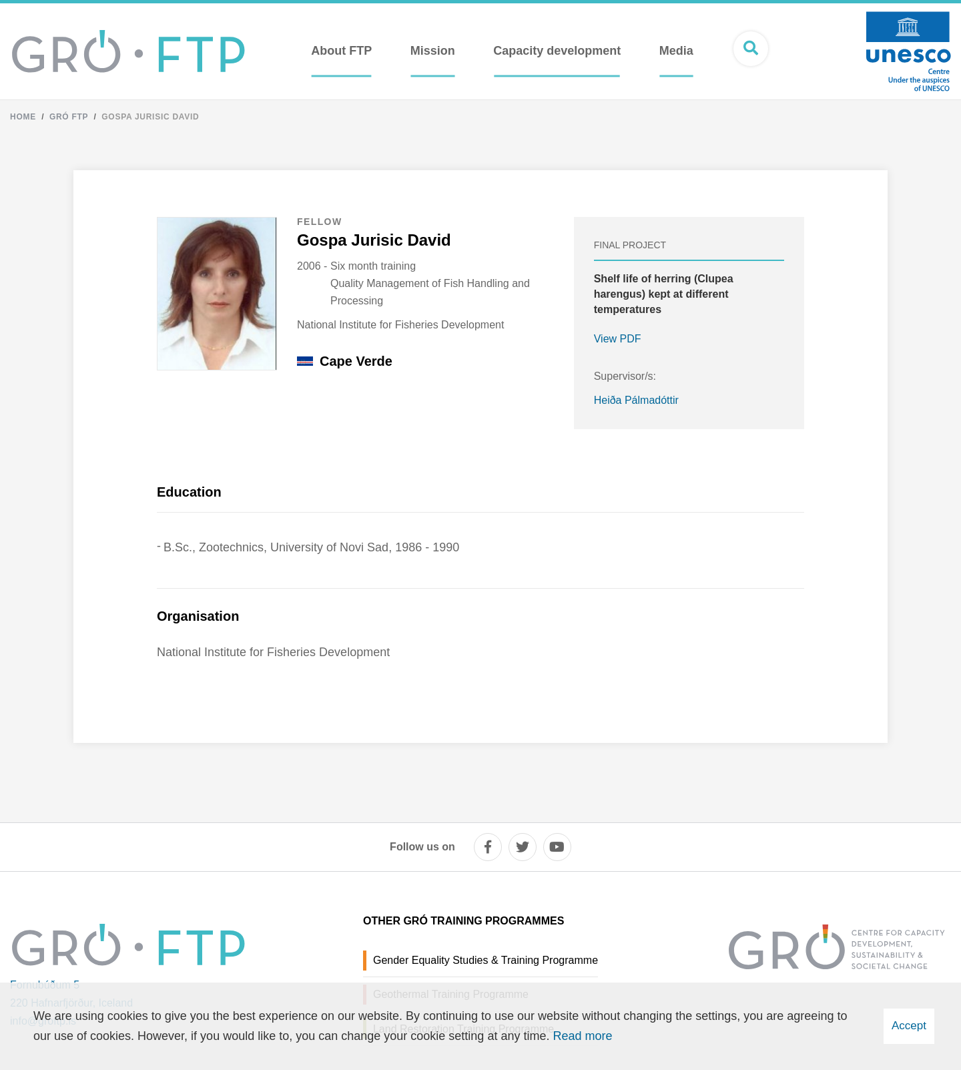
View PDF (617, 338)
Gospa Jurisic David (150, 116)
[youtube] (557, 847)
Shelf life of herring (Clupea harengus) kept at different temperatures (663, 294)
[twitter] (523, 847)
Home (23, 116)
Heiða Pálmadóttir (636, 400)
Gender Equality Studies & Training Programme (485, 960)
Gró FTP (68, 116)
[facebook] (488, 847)
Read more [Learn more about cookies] (582, 1036)
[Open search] (750, 48)
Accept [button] (909, 1025)
